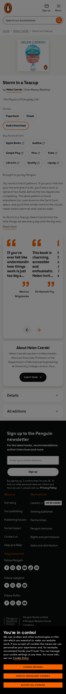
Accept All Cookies (33, 685)
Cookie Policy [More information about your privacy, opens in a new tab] (21, 658)
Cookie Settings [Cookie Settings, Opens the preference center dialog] (33, 667)
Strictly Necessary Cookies (33, 676)
